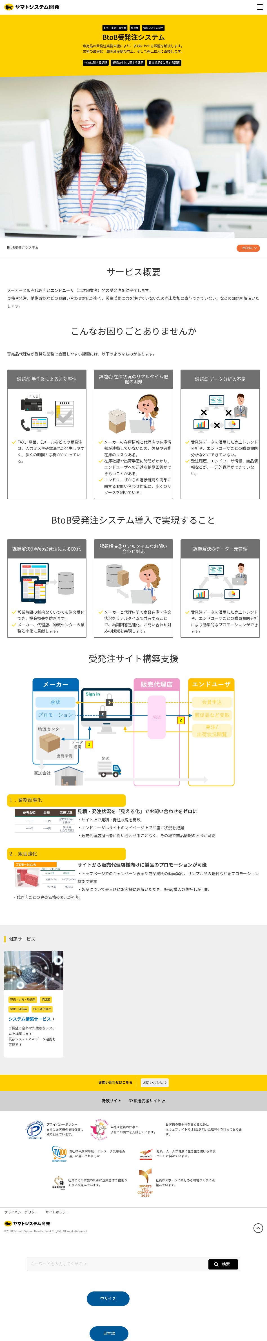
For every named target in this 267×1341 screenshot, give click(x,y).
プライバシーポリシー (21, 1212)
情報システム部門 (153, 27)
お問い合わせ (155, 1083)
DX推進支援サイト (144, 1101)
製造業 (134, 27)
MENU (247, 248)
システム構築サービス (30, 1019)
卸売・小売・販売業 (115, 27)
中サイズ (108, 1298)
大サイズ (159, 1298)
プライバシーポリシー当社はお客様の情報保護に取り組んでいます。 (65, 1129)
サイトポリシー (57, 1212)
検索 (222, 1264)
